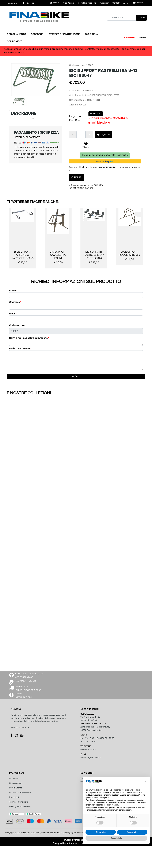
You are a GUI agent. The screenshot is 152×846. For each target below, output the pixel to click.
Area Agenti (68, 3)
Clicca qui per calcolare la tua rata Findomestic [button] (105, 155)
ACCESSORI (37, 34)
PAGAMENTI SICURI (25, 681)
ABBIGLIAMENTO (16, 34)
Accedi (54, 3)
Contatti (116, 3)
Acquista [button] (103, 134)
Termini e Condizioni (18, 802)
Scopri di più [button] (116, 838)
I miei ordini (104, 3)
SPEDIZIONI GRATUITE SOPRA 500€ (28, 688)
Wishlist (126, 3)
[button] (13, 3)
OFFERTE (129, 37)
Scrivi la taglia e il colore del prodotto (29, 338)
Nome (13, 290)
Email (12, 314)
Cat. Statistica (76, 100)
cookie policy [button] (104, 797)
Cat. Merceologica (79, 95)
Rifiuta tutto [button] (101, 832)
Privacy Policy (17, 814)
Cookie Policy (34, 814)
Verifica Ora (95, 114)
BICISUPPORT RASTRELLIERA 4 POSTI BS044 (93, 255)
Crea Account (15, 783)
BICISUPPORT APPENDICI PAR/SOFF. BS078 (23, 255)
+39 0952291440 (88, 749)
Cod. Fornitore (76, 90)
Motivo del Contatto (20, 348)
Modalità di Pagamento (20, 792)
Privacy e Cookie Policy (20, 807)
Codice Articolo (77, 65)
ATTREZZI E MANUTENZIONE (64, 34)
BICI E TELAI (91, 34)
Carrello (138, 3)
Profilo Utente (15, 788)
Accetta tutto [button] (132, 832)
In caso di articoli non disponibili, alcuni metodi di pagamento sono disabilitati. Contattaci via (51, 49)
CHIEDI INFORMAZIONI (23, 695)
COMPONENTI (14, 41)
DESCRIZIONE (34, 115)
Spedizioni (14, 797)
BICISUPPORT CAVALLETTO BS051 (58, 255)
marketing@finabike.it (90, 758)
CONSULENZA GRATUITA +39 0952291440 (29, 675)
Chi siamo (13, 778)
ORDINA (76, 177)
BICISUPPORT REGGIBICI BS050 (129, 253)
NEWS (142, 37)
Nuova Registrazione (86, 3)
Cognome (15, 302)
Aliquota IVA (75, 105)
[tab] (34, 115)
